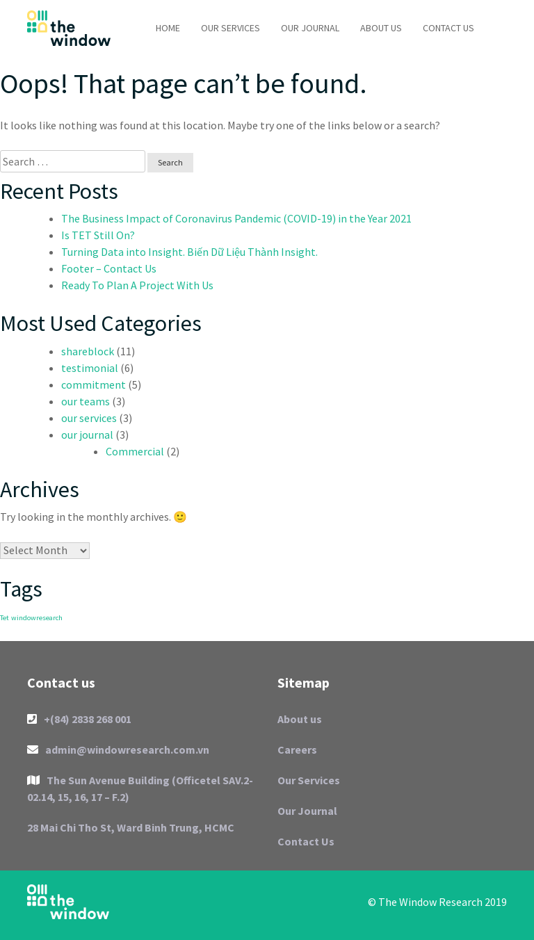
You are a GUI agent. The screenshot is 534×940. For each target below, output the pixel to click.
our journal (87, 434)
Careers (297, 749)
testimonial (89, 368)
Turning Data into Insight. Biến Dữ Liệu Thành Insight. (189, 252)
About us (381, 28)
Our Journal (310, 28)
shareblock (87, 351)
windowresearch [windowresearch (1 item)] (37, 617)
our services (89, 418)
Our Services (230, 28)
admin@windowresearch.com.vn (118, 749)
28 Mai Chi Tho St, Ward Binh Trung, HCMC (130, 827)
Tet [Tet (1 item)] (4, 617)
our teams (85, 401)
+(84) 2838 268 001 (79, 719)
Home (168, 28)
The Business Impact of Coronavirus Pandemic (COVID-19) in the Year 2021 (236, 218)
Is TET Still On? (98, 235)
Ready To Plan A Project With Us (137, 285)
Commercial (135, 451)
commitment (93, 384)
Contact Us (448, 28)
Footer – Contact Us (108, 268)
